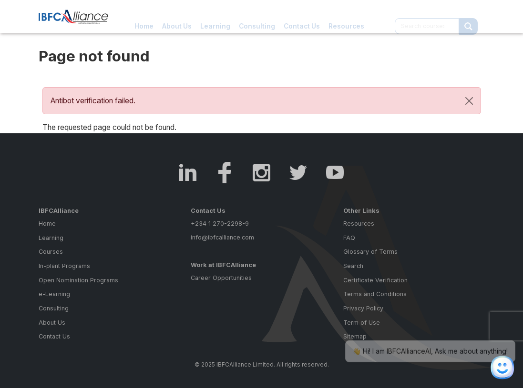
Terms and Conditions (375, 294)
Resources (346, 16)
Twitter (298, 172)
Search (353, 265)
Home (144, 16)
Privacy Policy (363, 308)
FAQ (349, 237)
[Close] (469, 101)
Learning (215, 16)
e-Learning (54, 294)
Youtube (335, 172)
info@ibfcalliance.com (222, 237)
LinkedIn (188, 172)
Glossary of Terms (370, 251)
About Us (177, 16)
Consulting (257, 16)
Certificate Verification (375, 280)
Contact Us (302, 16)
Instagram (261, 172)
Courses (51, 251)
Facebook (225, 172)
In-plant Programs (64, 265)
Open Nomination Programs (78, 280)
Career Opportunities (221, 277)
